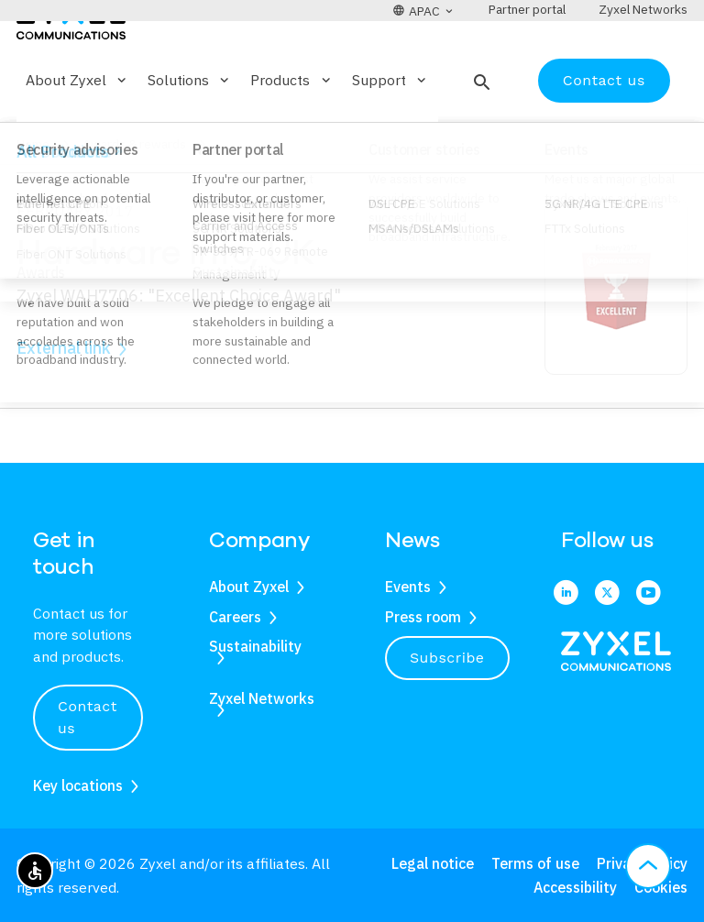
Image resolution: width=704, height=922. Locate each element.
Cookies (661, 887)
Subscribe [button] (447, 657)
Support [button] (390, 134)
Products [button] (291, 134)
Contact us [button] (87, 717)
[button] (480, 134)
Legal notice (432, 863)
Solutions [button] (190, 134)
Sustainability (255, 646)
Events (408, 586)
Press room (423, 617)
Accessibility (575, 887)
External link (63, 401)
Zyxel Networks (261, 698)
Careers (235, 617)
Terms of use (535, 863)
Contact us (604, 133)
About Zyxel (249, 586)
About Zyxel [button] (77, 134)
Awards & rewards (134, 198)
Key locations (78, 785)
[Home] (71, 71)
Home (33, 198)
